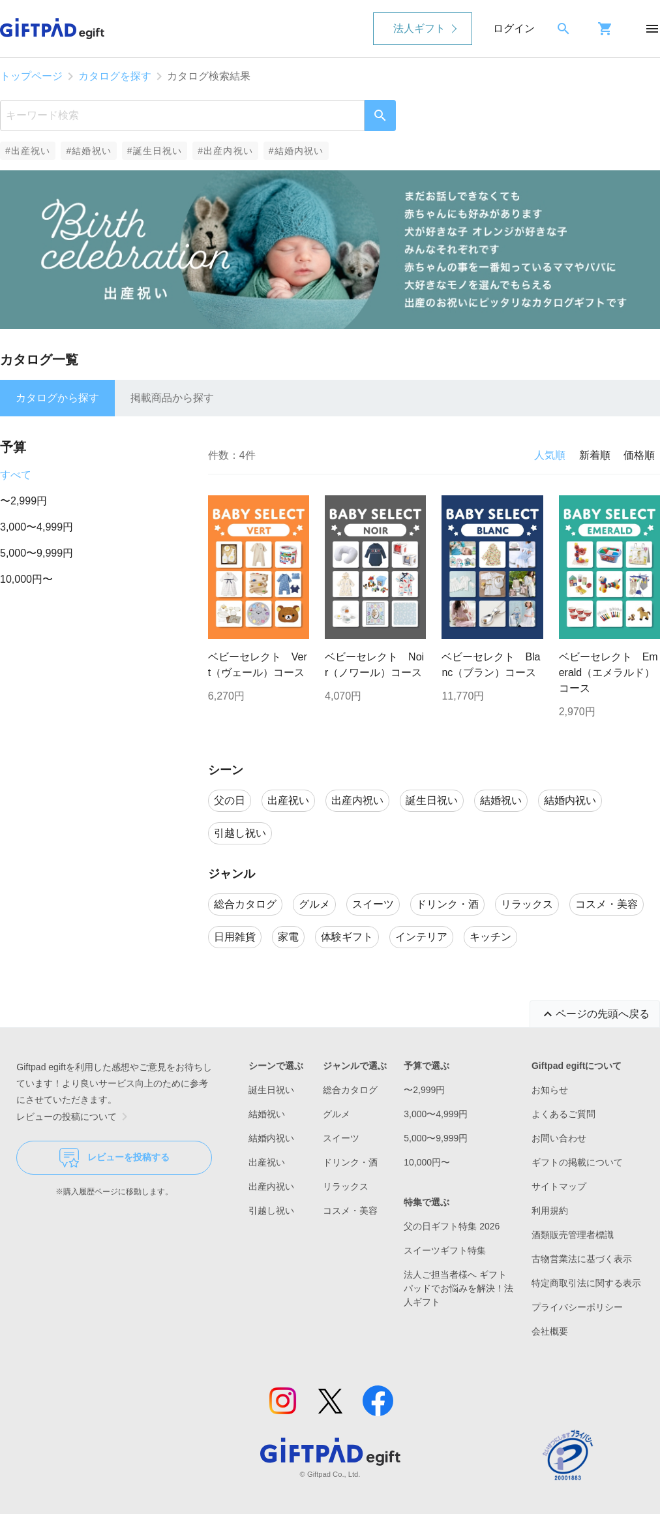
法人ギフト (419, 28)
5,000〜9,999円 (36, 553)
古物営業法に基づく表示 (582, 1259)
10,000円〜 (26, 579)
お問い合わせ (559, 1138)
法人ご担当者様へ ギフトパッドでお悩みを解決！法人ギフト (458, 1288)
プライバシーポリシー (577, 1307)
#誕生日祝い (155, 151)
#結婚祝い (88, 151)
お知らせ (550, 1090)
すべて (15, 474)
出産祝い (266, 1162)
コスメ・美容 (350, 1210)
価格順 (639, 455)
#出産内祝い (225, 151)
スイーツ (341, 1138)
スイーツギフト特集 (445, 1250)
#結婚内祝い (296, 151)
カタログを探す (114, 76)
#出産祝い (27, 151)
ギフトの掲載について (577, 1162)
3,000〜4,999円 (36, 527)
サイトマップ (559, 1186)
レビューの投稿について (74, 1116)
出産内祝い (271, 1186)
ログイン (514, 28)
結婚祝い (266, 1114)
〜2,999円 (23, 500)
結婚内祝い (271, 1138)
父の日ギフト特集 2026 (452, 1226)
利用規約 (550, 1210)
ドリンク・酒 (350, 1162)
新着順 (594, 455)
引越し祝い (271, 1210)
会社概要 (550, 1331)
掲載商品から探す (172, 397)
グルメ (336, 1114)
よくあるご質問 (563, 1114)
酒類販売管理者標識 (573, 1234)
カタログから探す (57, 397)
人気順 (549, 455)
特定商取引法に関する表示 (586, 1283)
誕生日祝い (271, 1090)
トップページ (31, 76)
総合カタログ (350, 1090)
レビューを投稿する (114, 1157)
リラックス (345, 1186)
